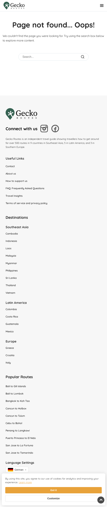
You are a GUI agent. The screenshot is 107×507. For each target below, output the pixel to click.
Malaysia (11, 255)
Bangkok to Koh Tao (18, 401)
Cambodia (12, 233)
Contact (10, 166)
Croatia (10, 355)
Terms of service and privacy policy (26, 203)
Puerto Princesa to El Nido (21, 438)
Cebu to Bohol (14, 423)
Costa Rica (12, 316)
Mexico (10, 331)
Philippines (12, 270)
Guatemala (12, 324)
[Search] (50, 56)
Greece (10, 347)
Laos (8, 248)
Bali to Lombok (15, 393)
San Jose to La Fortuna (19, 445)
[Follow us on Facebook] (56, 129)
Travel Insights (14, 195)
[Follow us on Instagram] (44, 129)
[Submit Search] (83, 57)
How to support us (16, 181)
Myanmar (11, 263)
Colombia (11, 309)
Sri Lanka (11, 277)
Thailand (11, 285)
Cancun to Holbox (16, 408)
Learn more (25, 482)
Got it (53, 490)
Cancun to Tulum (15, 415)
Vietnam (10, 292)
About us (11, 173)
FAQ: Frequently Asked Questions (25, 188)
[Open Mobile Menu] (102, 5)
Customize (53, 498)
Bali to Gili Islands (16, 386)
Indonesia (11, 241)
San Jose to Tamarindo (19, 452)
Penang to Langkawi (18, 430)
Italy (8, 362)
